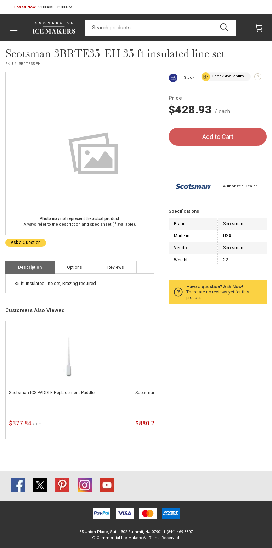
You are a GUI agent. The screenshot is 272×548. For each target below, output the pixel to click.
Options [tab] (74, 267)
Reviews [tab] (115, 267)
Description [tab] (30, 267)
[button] (42, 7)
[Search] (160, 28)
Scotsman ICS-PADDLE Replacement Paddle (52, 392)
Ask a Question (26, 242)
